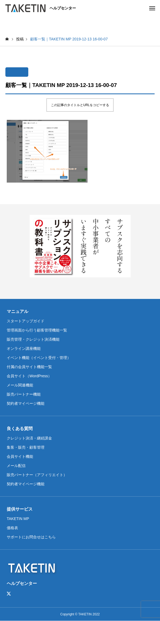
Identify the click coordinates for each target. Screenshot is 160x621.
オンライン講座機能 (24, 348)
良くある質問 (20, 428)
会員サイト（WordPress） (29, 376)
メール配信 (16, 465)
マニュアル (17, 311)
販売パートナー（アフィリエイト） (37, 475)
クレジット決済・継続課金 (29, 438)
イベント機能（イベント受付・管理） (39, 357)
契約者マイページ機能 (25, 403)
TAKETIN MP (18, 519)
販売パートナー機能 (24, 394)
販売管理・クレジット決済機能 (33, 339)
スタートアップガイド (25, 321)
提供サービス (20, 509)
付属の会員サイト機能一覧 (29, 367)
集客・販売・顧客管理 (25, 447)
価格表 (12, 528)
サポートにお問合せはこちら (31, 537)
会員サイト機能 (20, 456)
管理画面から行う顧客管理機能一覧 (37, 330)
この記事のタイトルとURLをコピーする (80, 105)
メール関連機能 (20, 385)
